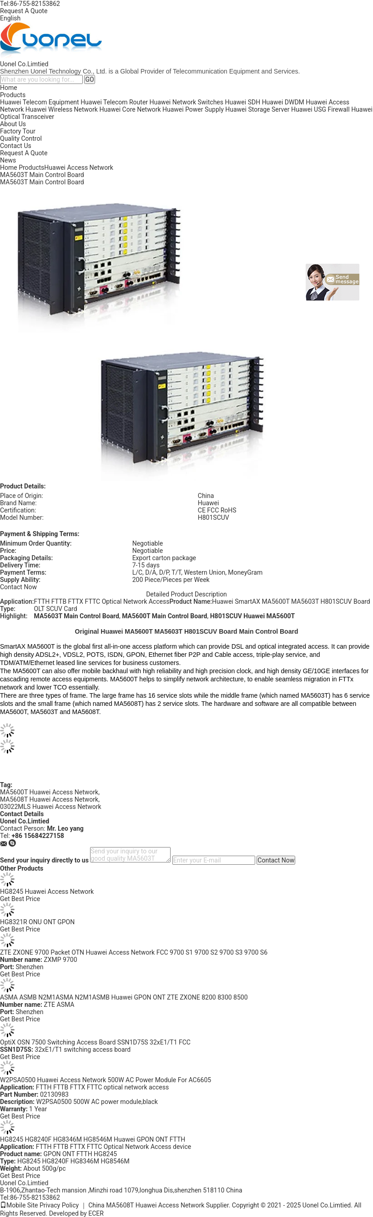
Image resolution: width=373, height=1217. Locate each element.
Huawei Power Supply (193, 109)
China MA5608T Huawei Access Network (146, 1205)
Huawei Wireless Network (61, 109)
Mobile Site (19, 1205)
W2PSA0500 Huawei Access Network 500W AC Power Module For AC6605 (105, 1080)
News (8, 160)
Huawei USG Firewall (320, 109)
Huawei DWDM (283, 102)
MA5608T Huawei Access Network (49, 799)
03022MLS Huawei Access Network (50, 806)
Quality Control (21, 138)
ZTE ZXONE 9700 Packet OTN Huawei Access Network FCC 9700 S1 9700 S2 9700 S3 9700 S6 (133, 952)
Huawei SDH (243, 102)
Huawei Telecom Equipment (39, 102)
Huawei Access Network (78, 167)
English (10, 18)
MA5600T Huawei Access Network (49, 792)
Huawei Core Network (130, 109)
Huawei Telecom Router (114, 102)
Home (8, 87)
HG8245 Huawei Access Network (47, 891)
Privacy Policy (59, 1205)
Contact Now (18, 587)
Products (12, 95)
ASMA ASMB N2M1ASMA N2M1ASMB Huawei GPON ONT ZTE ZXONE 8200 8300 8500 (124, 997)
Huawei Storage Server (257, 109)
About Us (13, 124)
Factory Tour (17, 131)
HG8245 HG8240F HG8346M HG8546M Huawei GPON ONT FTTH (92, 1139)
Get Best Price (20, 898)
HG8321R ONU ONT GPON (37, 922)
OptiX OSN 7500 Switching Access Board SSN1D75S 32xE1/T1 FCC (95, 1042)
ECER (96, 1213)
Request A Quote (23, 11)
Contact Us (15, 145)
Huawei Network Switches (186, 102)
